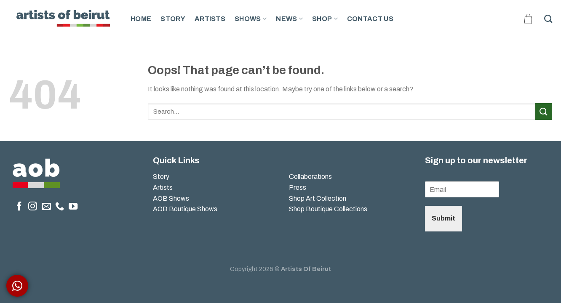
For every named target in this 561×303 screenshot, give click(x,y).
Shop (325, 19)
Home (141, 18)
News (289, 19)
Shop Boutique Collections (328, 209)
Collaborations (310, 176)
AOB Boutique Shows (185, 209)
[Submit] (543, 111)
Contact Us (370, 18)
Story (172, 18)
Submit (443, 218)
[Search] (548, 19)
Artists (210, 18)
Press (297, 187)
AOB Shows (171, 198)
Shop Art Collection (317, 198)
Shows (251, 19)
